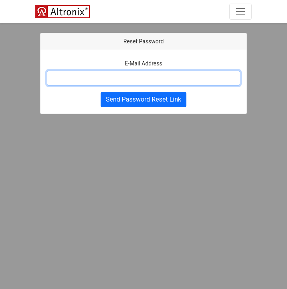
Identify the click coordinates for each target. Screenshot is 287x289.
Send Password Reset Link (143, 99)
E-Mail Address (143, 63)
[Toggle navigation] (240, 12)
